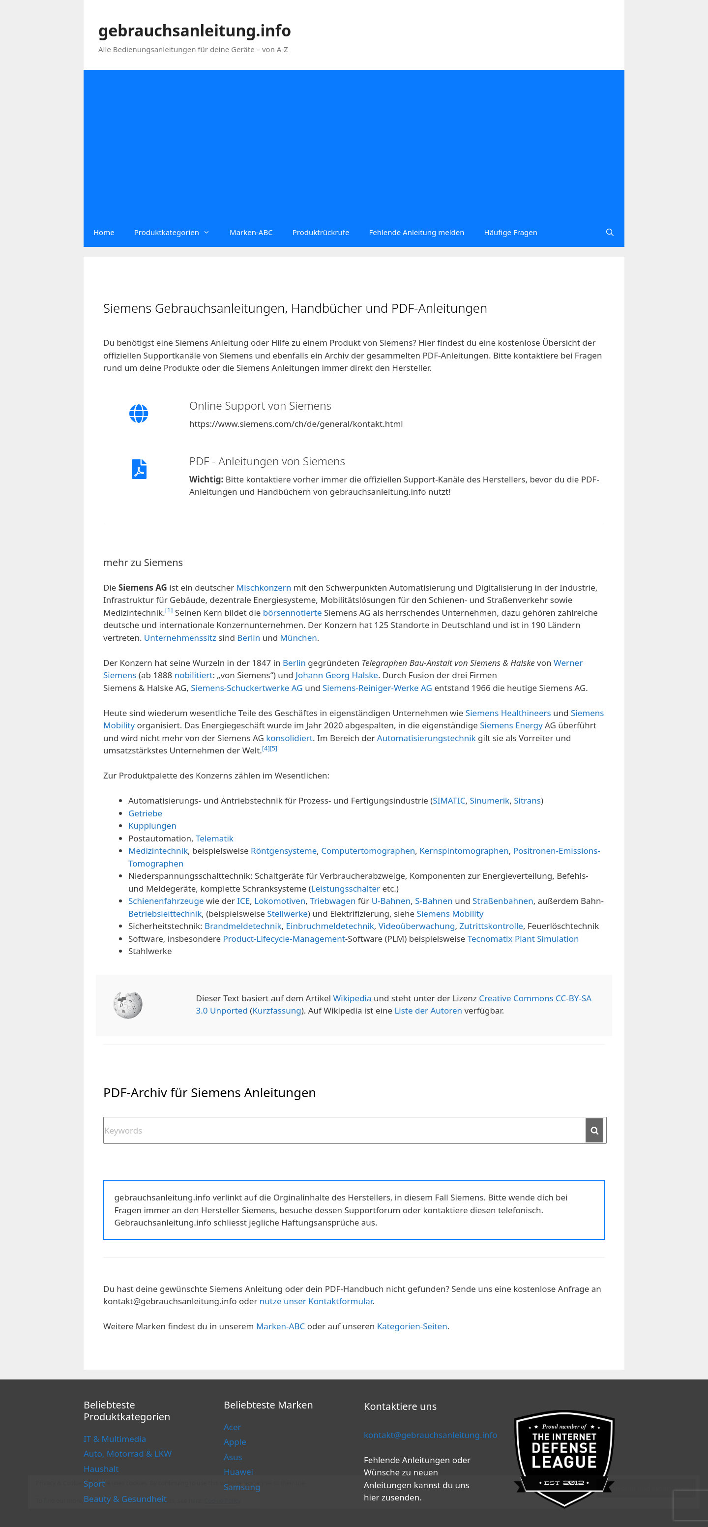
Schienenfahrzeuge (166, 900)
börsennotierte (292, 612)
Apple (235, 1441)
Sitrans (527, 800)
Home (104, 232)
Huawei (238, 1471)
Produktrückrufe (321, 232)
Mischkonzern (264, 587)
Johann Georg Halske (336, 675)
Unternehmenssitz (180, 637)
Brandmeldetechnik (243, 925)
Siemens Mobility (450, 913)
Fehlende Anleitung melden (416, 232)
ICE (243, 900)
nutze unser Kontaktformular (316, 1301)
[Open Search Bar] (609, 232)
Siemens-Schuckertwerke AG (246, 687)
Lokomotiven (279, 900)
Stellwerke (287, 913)
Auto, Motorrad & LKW (128, 1453)
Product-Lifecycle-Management (284, 938)
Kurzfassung (276, 1010)
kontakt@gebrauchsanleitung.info (431, 1434)
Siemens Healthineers (508, 713)
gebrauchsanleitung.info (194, 30)
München (298, 637)
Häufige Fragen (510, 232)
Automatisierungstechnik (426, 738)
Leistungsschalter (345, 888)
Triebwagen (332, 900)
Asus (233, 1457)
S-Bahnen (434, 900)
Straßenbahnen (502, 900)
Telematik (215, 838)
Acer (232, 1427)
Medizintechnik (158, 850)
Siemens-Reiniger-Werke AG (377, 687)
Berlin (248, 637)
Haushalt (101, 1468)
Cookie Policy (223, 1501)
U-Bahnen (391, 900)
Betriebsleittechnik (165, 913)
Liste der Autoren (428, 1010)
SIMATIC (449, 800)
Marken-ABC (251, 232)
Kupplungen (152, 825)
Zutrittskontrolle (491, 925)
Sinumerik (489, 800)
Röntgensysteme (284, 850)
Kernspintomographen (463, 850)
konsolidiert (289, 738)
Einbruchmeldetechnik (330, 925)
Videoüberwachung (417, 925)
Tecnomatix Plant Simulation (523, 938)
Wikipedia (352, 998)
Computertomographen (368, 850)
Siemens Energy (511, 725)
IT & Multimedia (115, 1438)
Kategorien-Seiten (412, 1326)
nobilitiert (194, 675)
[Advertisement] (354, 143)
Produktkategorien (177, 232)
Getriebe (145, 813)
